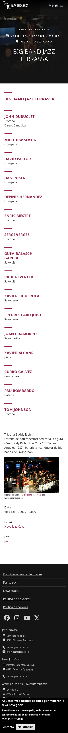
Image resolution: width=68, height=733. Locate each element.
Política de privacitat (16, 599)
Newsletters (11, 591)
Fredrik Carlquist (23, 314)
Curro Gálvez (18, 371)
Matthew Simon (20, 139)
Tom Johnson (18, 409)
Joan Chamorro (20, 333)
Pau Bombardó (19, 390)
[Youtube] (26, 619)
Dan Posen (15, 177)
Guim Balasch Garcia (18, 255)
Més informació (12, 720)
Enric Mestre (17, 215)
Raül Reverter (18, 276)
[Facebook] (7, 619)
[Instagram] (16, 619)
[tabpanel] (34, 263)
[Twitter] (37, 619)
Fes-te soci (10, 582)
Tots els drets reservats (30, 494)
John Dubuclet (19, 116)
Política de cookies (15, 607)
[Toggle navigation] (56, 5)
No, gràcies (25, 728)
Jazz (6, 541)
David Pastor (17, 158)
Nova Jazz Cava (14, 527)
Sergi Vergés (17, 234)
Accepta (8, 728)
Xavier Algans (18, 352)
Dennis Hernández (23, 196)
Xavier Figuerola (21, 295)
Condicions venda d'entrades (22, 574)
